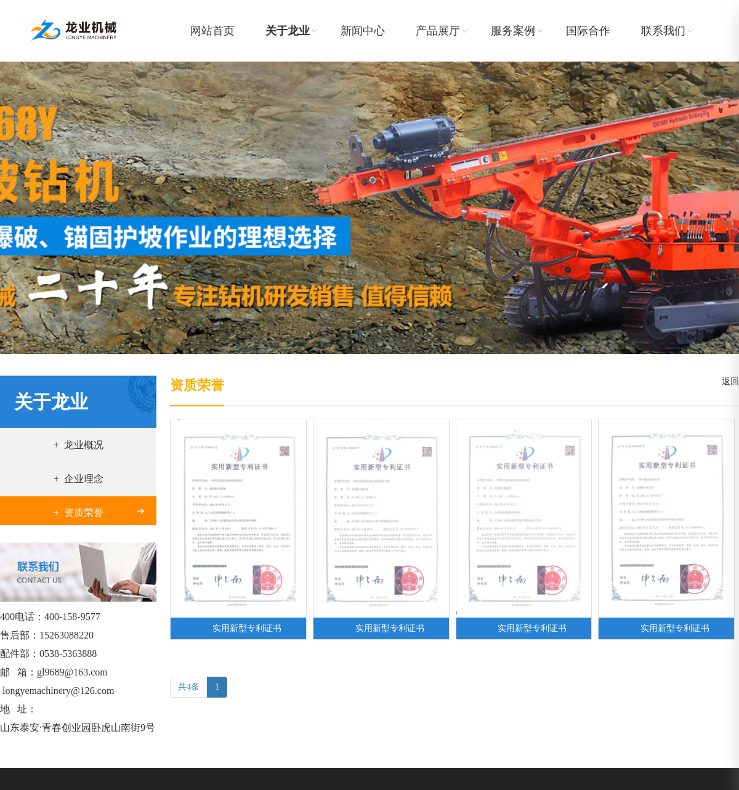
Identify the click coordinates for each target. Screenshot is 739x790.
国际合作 (588, 31)
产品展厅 (438, 31)
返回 (728, 381)
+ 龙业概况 (78, 445)
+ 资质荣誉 (78, 512)
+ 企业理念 (78, 479)
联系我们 (663, 31)
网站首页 (212, 31)
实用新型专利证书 (246, 628)
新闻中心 (363, 31)
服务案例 (513, 31)
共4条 (189, 686)
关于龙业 (287, 31)
